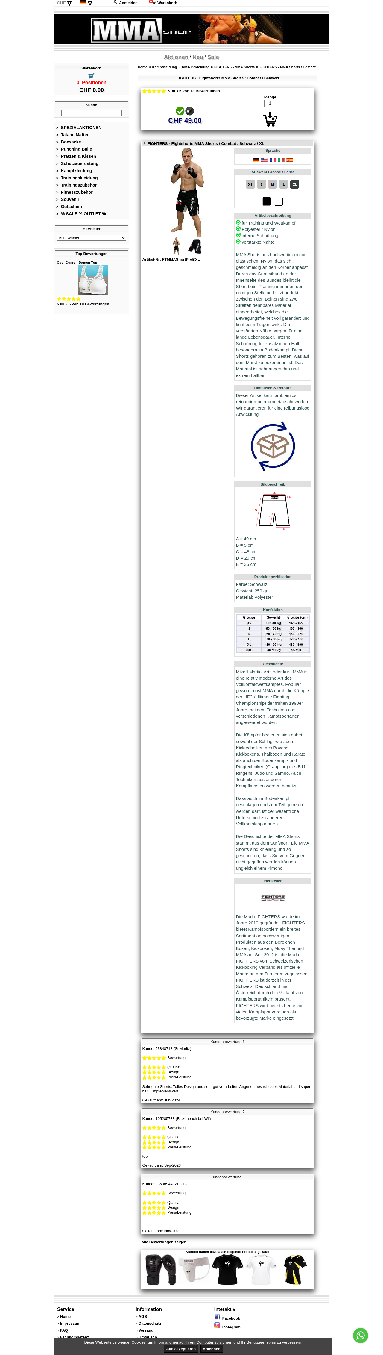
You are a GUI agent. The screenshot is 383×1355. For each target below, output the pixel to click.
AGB (143, 1316)
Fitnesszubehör (74, 192)
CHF (61, 3)
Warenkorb (163, 3)
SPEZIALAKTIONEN (79, 127)
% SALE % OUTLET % (81, 213)
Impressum (70, 1323)
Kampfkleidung (74, 170)
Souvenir (67, 199)
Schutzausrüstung (77, 163)
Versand (146, 1330)
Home (142, 67)
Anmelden (125, 3)
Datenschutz (150, 1323)
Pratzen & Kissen (76, 156)
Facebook (227, 1318)
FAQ (64, 1330)
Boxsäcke (68, 142)
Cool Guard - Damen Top (77, 262)
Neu (197, 57)
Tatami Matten (72, 134)
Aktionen (176, 57)
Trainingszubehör (76, 185)
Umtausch (148, 1337)
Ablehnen (212, 1349)
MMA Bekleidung (195, 67)
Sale (213, 57)
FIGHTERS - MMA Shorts (234, 67)
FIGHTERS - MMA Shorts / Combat (287, 67)
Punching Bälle (74, 149)
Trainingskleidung (77, 177)
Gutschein (69, 206)
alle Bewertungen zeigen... (166, 1242)
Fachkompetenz (74, 1337)
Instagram (227, 1327)
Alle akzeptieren (181, 1349)
